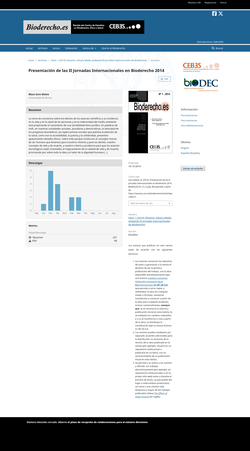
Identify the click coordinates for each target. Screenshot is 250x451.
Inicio (31, 60)
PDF (166, 78)
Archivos (42, 48)
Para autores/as (189, 120)
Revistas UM (194, 2)
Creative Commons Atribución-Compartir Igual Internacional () (151, 281)
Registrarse (210, 2)
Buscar (219, 48)
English (185, 148)
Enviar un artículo (193, 168)
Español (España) (190, 153)
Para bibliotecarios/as (192, 125)
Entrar (223, 2)
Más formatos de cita (141, 203)
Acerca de (88, 48)
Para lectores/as (189, 115)
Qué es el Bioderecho (113, 48)
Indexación (71, 48)
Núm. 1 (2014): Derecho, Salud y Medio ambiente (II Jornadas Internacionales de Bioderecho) (99, 60)
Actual (29, 48)
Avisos (56, 48)
